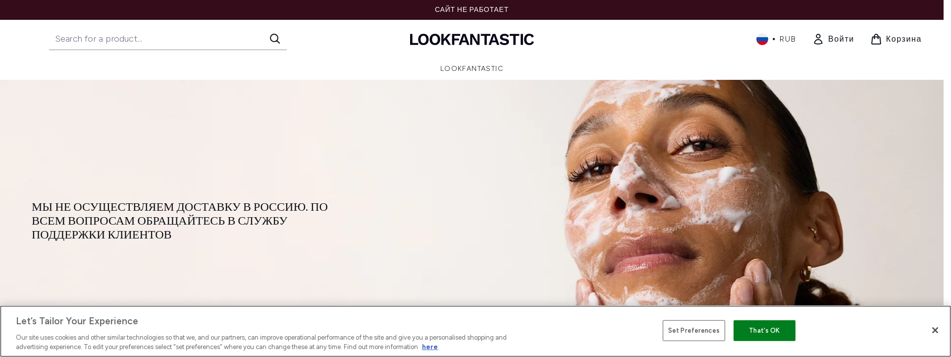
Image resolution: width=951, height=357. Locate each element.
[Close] (935, 330)
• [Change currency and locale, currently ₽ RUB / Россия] (776, 39)
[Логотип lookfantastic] (472, 39)
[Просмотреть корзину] (896, 39)
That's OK (764, 330)
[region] (475, 331)
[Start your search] (168, 39)
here (430, 347)
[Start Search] (275, 39)
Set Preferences (694, 330)
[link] (833, 39)
